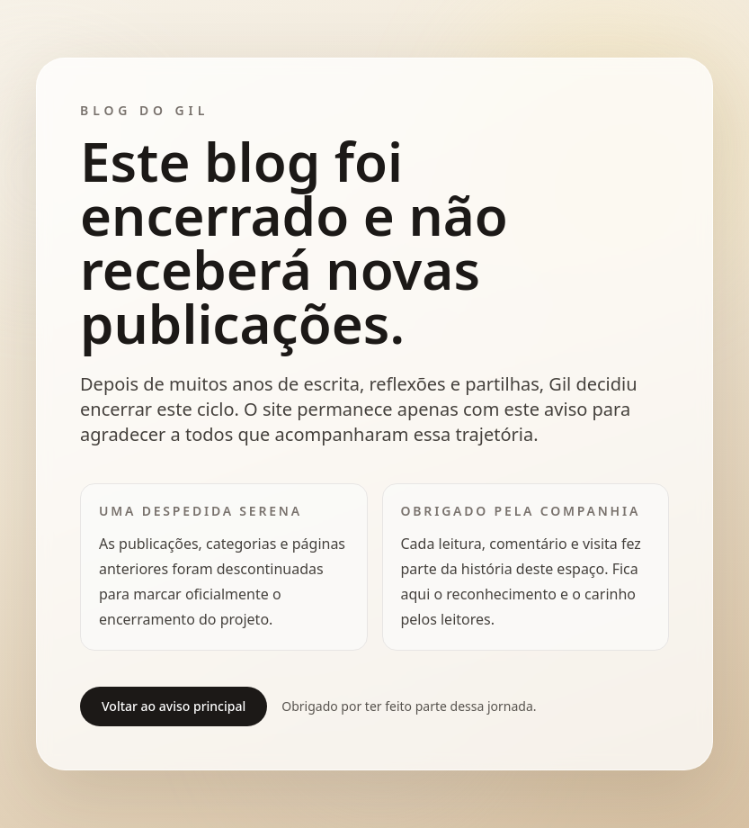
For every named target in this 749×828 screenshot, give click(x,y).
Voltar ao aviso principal (173, 706)
